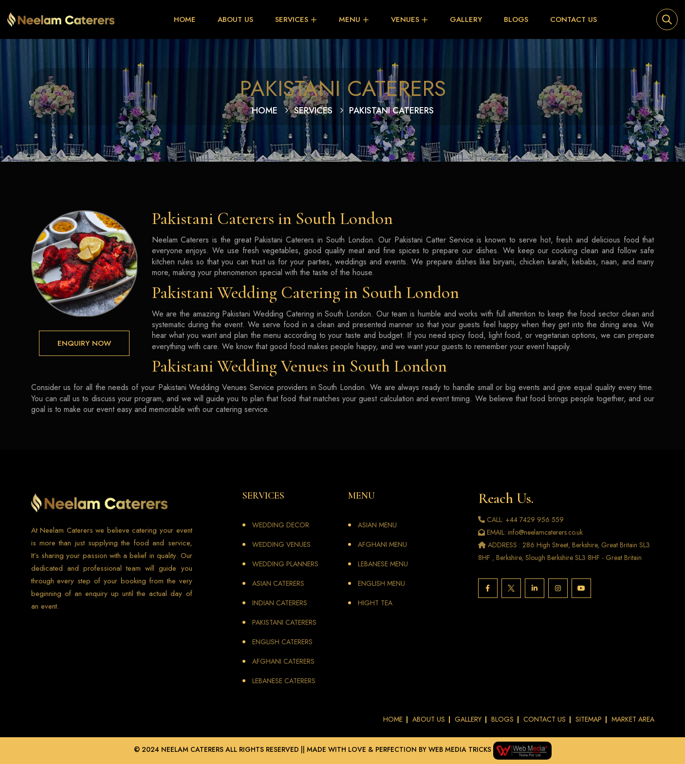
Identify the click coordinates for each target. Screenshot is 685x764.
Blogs (516, 19)
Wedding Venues (281, 544)
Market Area (632, 719)
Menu (349, 19)
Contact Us (573, 19)
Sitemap (588, 719)
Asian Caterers (278, 583)
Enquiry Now (84, 343)
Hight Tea (375, 603)
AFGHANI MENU (382, 544)
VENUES (405, 19)
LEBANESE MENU (383, 564)
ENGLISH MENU (381, 583)
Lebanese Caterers (283, 681)
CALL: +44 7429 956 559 (521, 519)
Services (291, 19)
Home (185, 19)
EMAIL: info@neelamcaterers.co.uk (530, 532)
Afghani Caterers (283, 661)
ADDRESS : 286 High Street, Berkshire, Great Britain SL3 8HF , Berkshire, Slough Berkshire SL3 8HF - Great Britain (564, 551)
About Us (235, 19)
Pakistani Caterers (284, 622)
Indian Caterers (279, 603)
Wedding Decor (280, 525)
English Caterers (282, 642)
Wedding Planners (285, 564)
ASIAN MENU (377, 525)
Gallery (466, 19)
